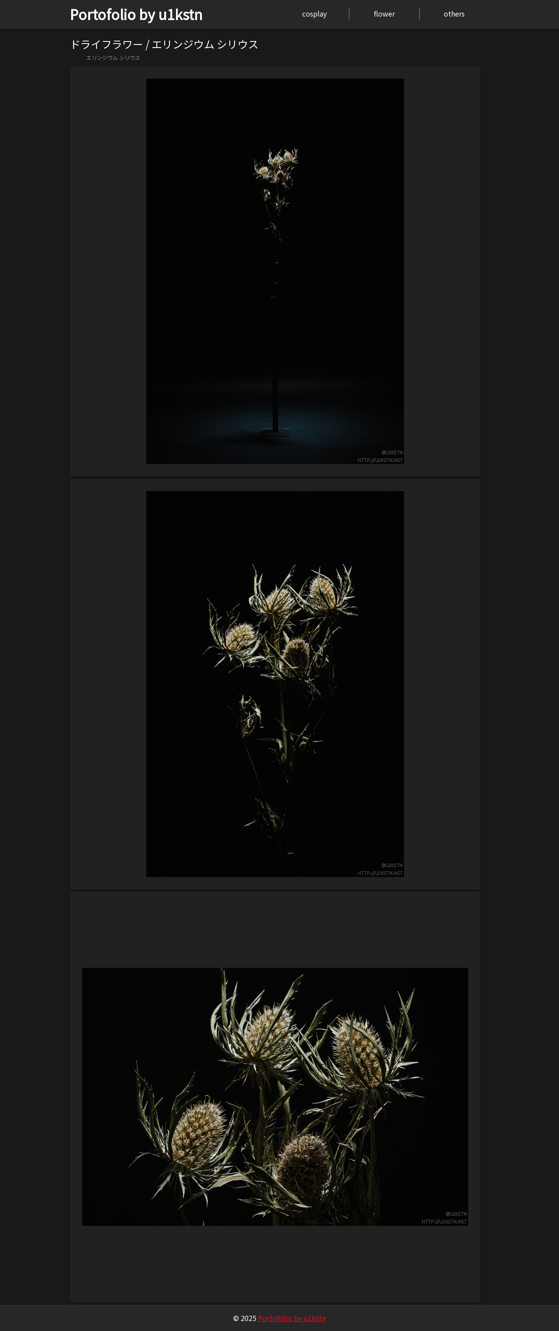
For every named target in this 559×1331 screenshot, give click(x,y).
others (454, 13)
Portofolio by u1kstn (136, 14)
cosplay (314, 13)
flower (384, 13)
